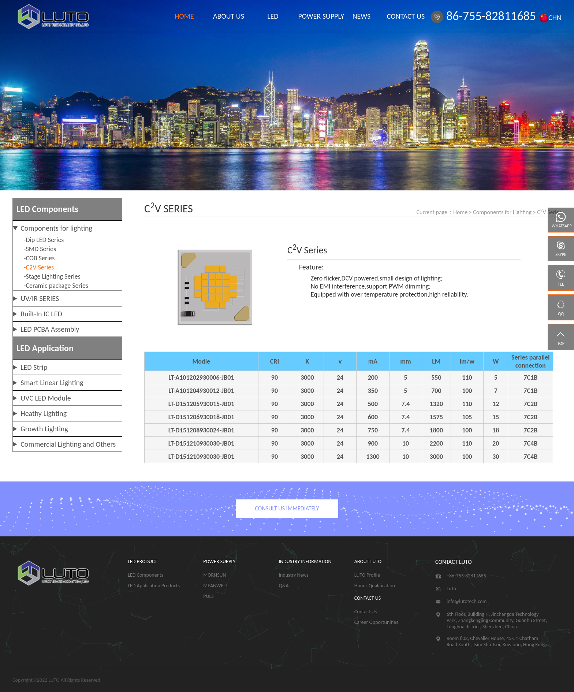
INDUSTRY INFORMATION (305, 561)
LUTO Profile (367, 575)
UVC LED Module (45, 398)
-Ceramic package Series (56, 286)
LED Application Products (154, 586)
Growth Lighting (44, 428)
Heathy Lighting (43, 413)
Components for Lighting (502, 212)
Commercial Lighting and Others (68, 444)
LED (272, 16)
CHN (551, 17)
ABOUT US (228, 16)
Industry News (294, 575)
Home (460, 212)
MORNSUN (214, 575)
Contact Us (365, 612)
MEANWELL (215, 586)
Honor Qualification (374, 586)
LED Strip (33, 367)
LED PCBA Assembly (49, 329)
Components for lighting (56, 228)
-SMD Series (40, 249)
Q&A (284, 586)
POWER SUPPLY (317, 16)
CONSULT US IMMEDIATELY (287, 508)
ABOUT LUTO (367, 561)
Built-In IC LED (41, 313)
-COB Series (39, 258)
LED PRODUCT (142, 561)
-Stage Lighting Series (52, 276)
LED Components (145, 575)
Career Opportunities (376, 622)
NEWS (362, 16)
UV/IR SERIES (39, 298)
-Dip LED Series (44, 240)
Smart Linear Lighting (51, 382)
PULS (208, 596)
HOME (184, 16)
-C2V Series (39, 267)
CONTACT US (406, 16)
